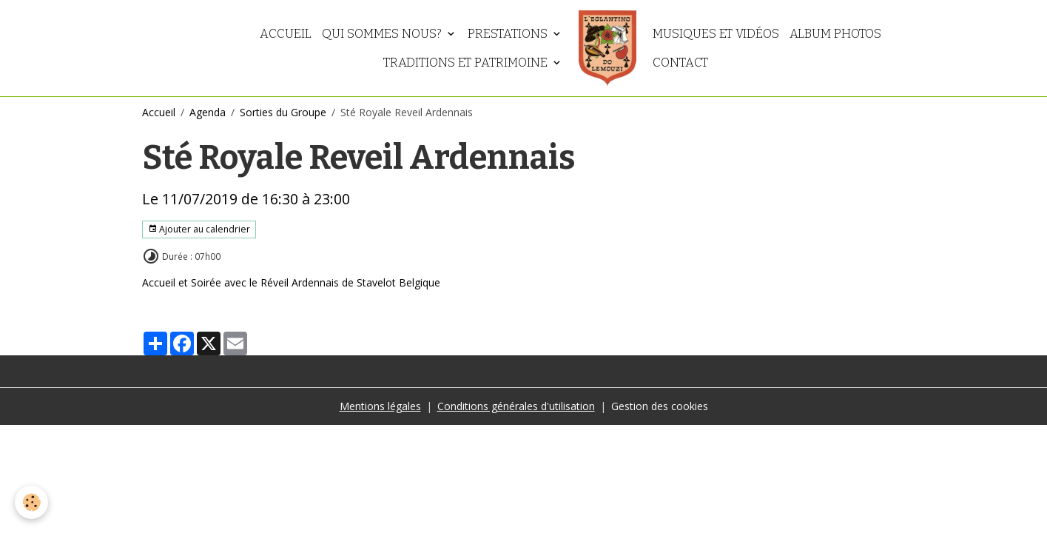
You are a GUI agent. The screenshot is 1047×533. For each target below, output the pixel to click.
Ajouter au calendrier (199, 229)
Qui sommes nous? (383, 33)
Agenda (207, 112)
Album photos (835, 33)
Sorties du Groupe (283, 112)
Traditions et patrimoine (467, 62)
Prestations (509, 33)
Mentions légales (380, 406)
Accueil (286, 33)
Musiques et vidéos (716, 33)
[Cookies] (31, 502)
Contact (680, 62)
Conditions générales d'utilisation (516, 406)
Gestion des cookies (659, 406)
